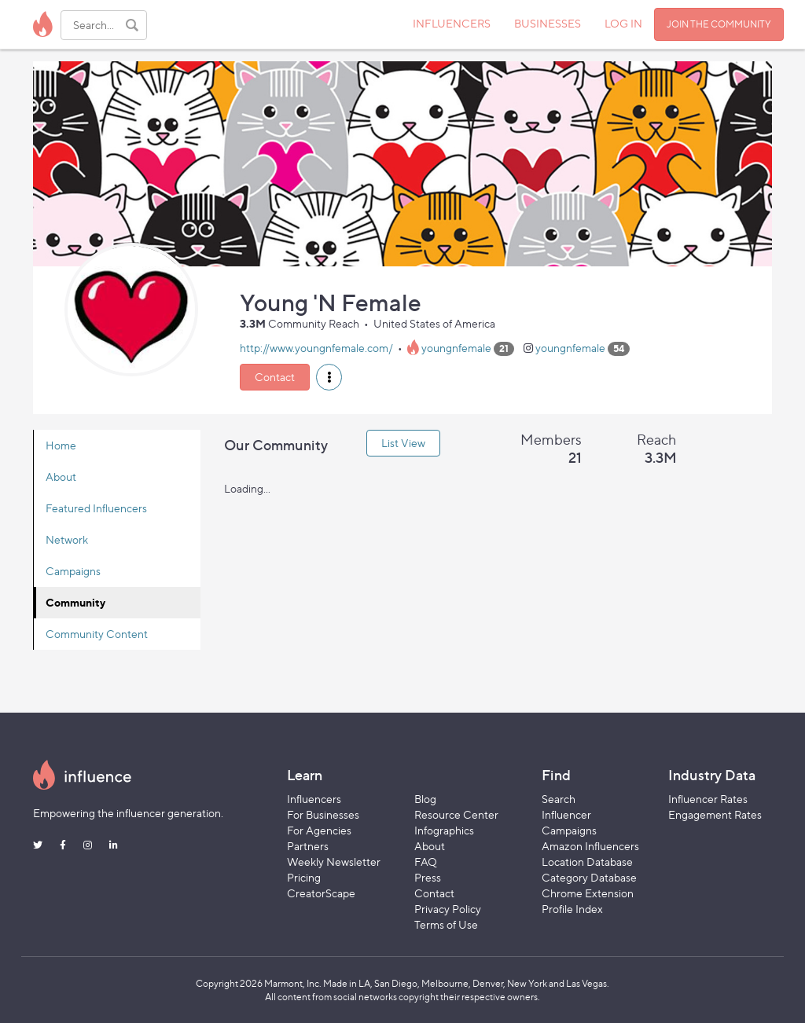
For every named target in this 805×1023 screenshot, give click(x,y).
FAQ (425, 861)
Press (427, 877)
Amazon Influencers (590, 845)
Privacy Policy (447, 908)
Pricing (304, 877)
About (61, 476)
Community (75, 602)
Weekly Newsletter (333, 861)
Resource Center (456, 814)
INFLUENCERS (452, 23)
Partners (308, 845)
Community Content (97, 633)
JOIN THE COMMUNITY (719, 24)
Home (61, 445)
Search (558, 798)
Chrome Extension (588, 893)
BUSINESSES (547, 23)
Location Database (587, 861)
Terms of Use (446, 924)
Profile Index (572, 908)
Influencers (314, 798)
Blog (425, 798)
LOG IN (623, 23)
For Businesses (323, 814)
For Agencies (319, 830)
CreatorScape (321, 893)
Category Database (589, 877)
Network (67, 539)
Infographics (444, 830)
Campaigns (73, 571)
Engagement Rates (715, 814)
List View (403, 442)
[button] (329, 377)
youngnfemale (456, 347)
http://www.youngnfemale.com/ (316, 347)
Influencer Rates (708, 798)
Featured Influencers (96, 508)
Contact (275, 376)
